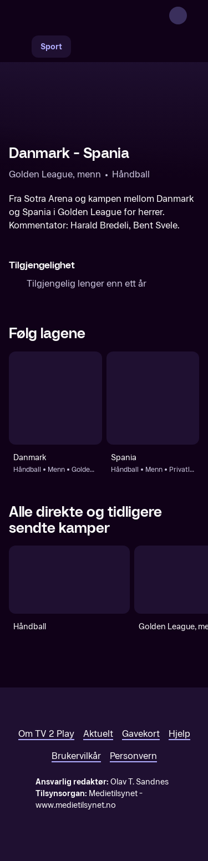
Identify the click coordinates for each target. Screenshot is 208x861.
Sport (51, 47)
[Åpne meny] (192, 15)
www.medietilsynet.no (75, 805)
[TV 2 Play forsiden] (92, 15)
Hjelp (179, 733)
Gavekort (141, 733)
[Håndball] (69, 580)
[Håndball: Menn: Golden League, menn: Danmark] (55, 398)
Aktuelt (98, 733)
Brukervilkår (76, 756)
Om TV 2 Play (46, 733)
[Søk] (20, 46)
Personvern (133, 756)
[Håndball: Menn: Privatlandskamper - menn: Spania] (153, 398)
